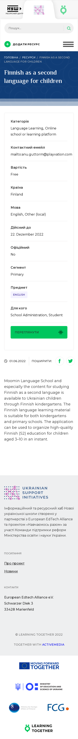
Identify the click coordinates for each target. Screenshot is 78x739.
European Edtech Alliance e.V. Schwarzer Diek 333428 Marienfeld (28, 603)
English (19, 294)
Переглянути (39, 332)
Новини (11, 571)
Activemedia (53, 644)
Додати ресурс (22, 44)
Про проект (14, 563)
